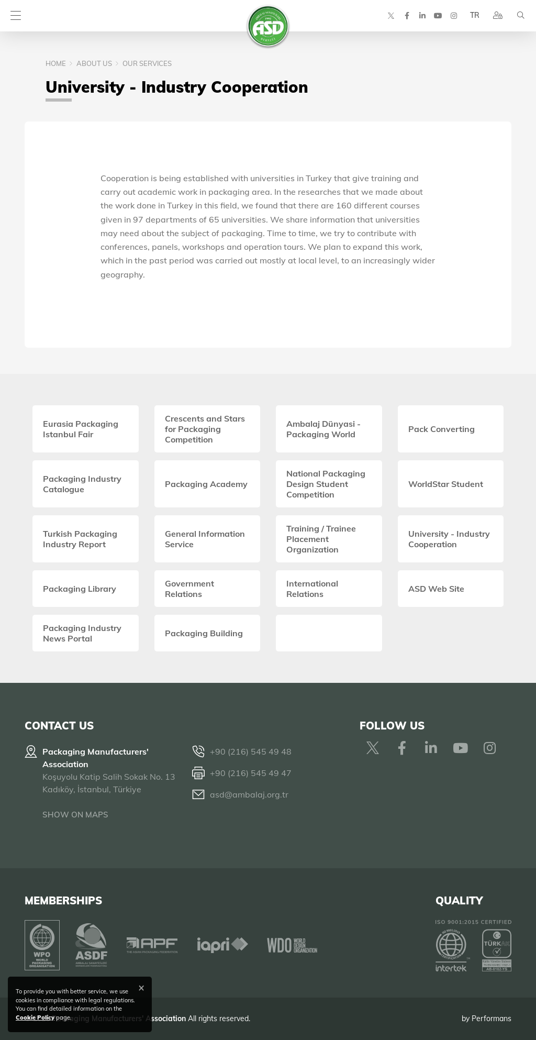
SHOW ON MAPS (75, 815)
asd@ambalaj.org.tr (249, 794)
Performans (491, 1018)
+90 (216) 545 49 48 (251, 751)
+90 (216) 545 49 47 (251, 773)
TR (474, 15)
